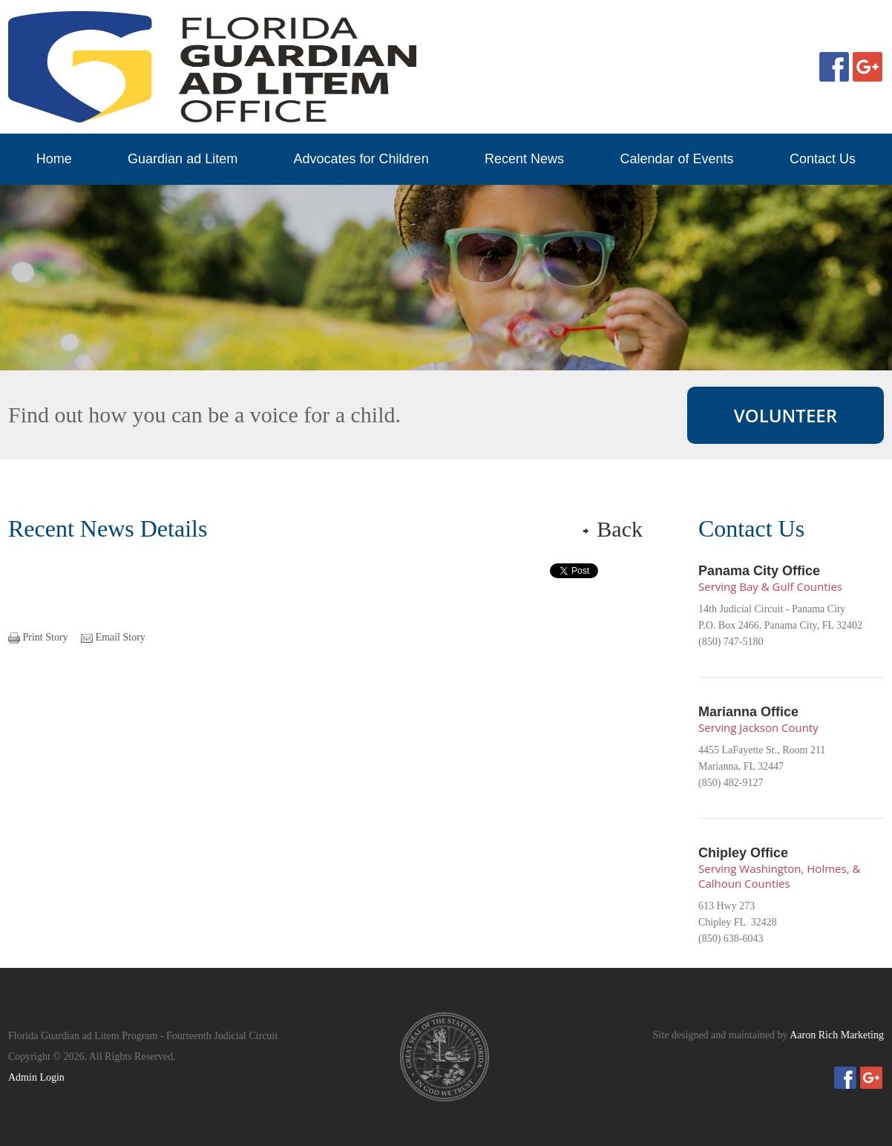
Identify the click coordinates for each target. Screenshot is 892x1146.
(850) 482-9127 (731, 782)
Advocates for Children (361, 158)
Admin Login (36, 1077)
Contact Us (823, 158)
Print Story (45, 637)
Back (620, 529)
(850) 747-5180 (731, 641)
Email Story (120, 637)
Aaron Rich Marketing (837, 1035)
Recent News (524, 158)
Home (54, 158)
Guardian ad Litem (182, 158)
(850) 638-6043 (731, 938)
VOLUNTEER (785, 415)
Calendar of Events (676, 158)
